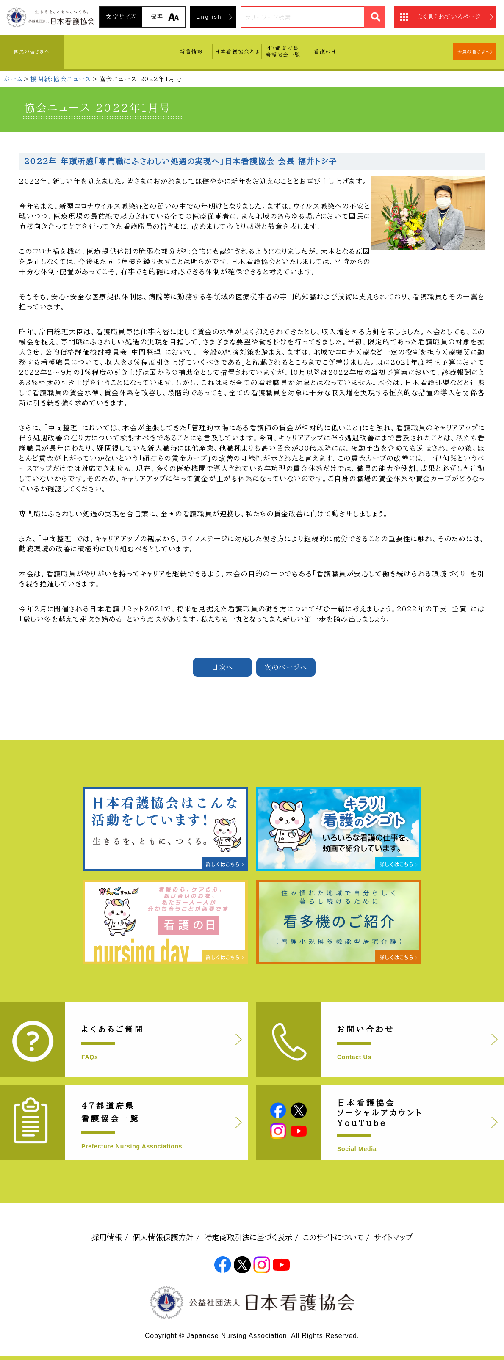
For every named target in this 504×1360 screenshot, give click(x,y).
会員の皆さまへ (473, 52)
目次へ (222, 667)
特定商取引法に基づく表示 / (251, 1237)
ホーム (13, 79)
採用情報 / (109, 1237)
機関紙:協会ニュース (60, 79)
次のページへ (285, 667)
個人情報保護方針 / (166, 1237)
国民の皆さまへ (32, 51)
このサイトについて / (336, 1237)
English (209, 17)
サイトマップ (393, 1237)
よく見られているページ (449, 17)
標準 (157, 16)
